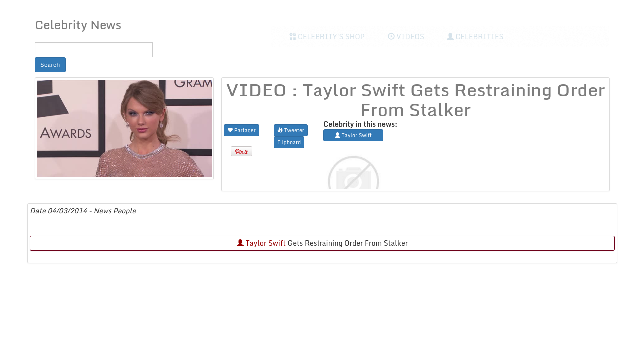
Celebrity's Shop (327, 36)
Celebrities (475, 36)
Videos (406, 36)
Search (50, 64)
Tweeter (290, 130)
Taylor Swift (261, 243)
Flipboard (289, 142)
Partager (241, 130)
